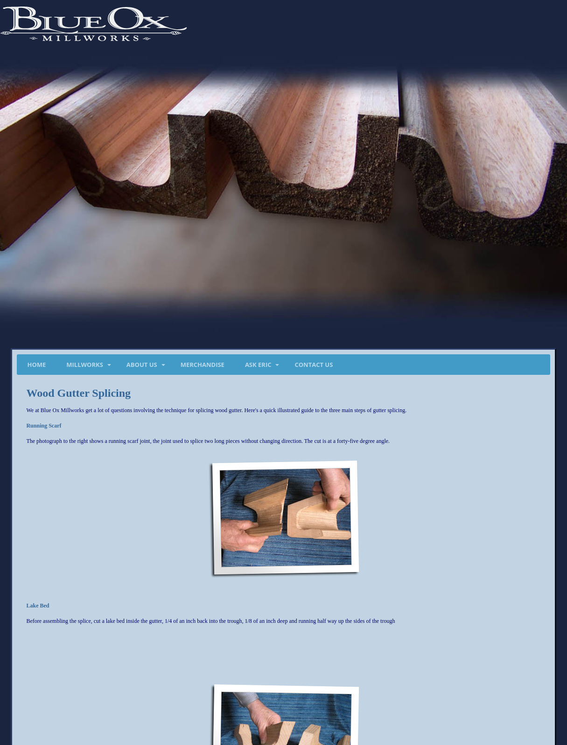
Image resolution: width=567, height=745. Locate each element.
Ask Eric (258, 364)
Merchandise (202, 364)
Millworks (84, 364)
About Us (141, 364)
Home (36, 364)
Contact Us (313, 364)
